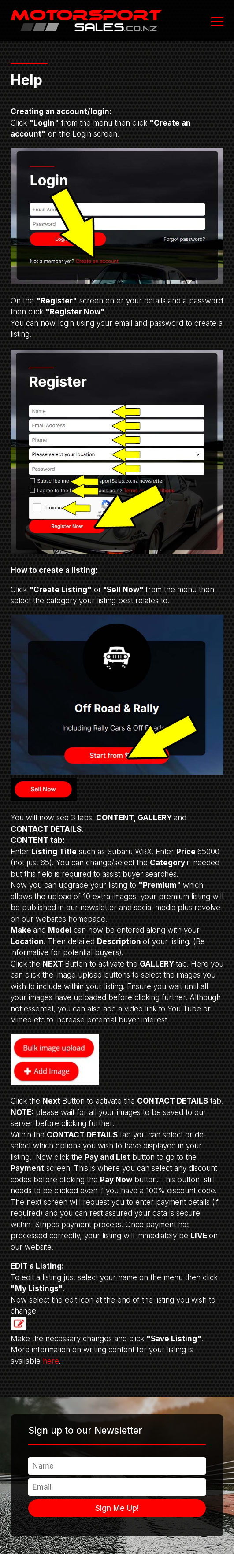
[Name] (117, 1466)
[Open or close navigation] (217, 21)
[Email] (117, 1487)
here (51, 1361)
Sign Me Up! (117, 1508)
